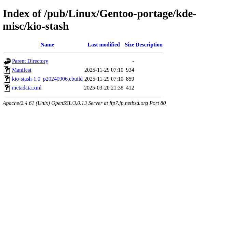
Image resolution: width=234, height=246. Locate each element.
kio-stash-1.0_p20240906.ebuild (47, 79)
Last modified (103, 44)
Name (47, 44)
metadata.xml (27, 88)
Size (129, 44)
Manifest (21, 70)
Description (149, 44)
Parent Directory (30, 61)
